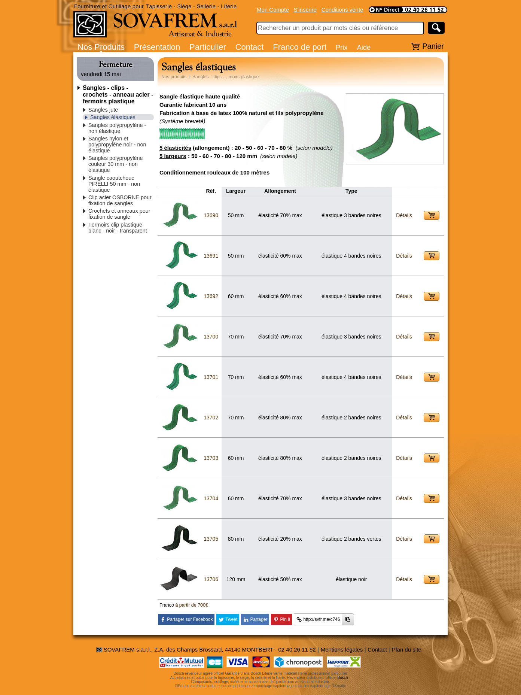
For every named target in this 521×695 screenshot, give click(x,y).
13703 (211, 458)
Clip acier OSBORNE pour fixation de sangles (120, 200)
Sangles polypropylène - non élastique (117, 128)
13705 (211, 539)
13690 (211, 215)
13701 (211, 377)
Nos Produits (101, 47)
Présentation (157, 47)
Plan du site (406, 649)
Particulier (207, 47)
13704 (211, 498)
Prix (342, 47)
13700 (211, 337)
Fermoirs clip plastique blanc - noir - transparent (117, 228)
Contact (249, 47)
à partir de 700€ (191, 605)
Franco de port (299, 47)
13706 (211, 579)
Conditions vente (342, 9)
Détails (404, 215)
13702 (211, 418)
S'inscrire (305, 9)
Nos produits (173, 76)
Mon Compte (273, 9)
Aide (364, 47)
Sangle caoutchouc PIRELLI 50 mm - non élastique (114, 184)
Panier (433, 46)
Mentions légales (342, 649)
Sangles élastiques (112, 117)
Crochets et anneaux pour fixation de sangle (119, 214)
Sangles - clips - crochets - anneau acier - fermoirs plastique (118, 94)
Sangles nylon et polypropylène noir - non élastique (117, 145)
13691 (211, 256)
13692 (211, 296)
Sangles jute (103, 110)
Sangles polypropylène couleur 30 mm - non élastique (115, 164)
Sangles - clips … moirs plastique (225, 76)
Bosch (343, 678)
